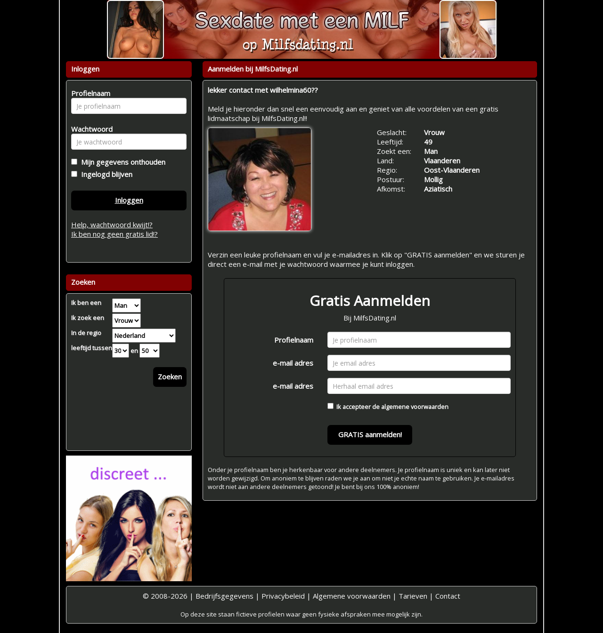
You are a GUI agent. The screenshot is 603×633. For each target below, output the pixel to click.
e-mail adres (293, 363)
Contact (447, 596)
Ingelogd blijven (104, 174)
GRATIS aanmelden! (370, 434)
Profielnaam (293, 340)
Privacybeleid (283, 596)
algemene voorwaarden (414, 406)
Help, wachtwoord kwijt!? (112, 224)
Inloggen (129, 200)
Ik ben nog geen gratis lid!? (114, 234)
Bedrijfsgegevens (224, 596)
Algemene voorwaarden (352, 596)
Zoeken (170, 376)
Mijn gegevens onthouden (121, 162)
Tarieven (413, 596)
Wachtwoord (89, 129)
